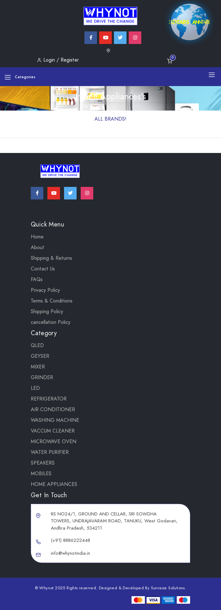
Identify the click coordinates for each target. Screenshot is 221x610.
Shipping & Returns (51, 258)
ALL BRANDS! (110, 119)
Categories (19, 76)
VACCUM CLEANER (53, 431)
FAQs (37, 279)
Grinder (42, 377)
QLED (37, 345)
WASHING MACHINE (55, 420)
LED (35, 388)
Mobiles (41, 473)
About (37, 247)
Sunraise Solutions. (168, 588)
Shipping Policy (47, 311)
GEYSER (40, 356)
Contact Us (43, 268)
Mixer (38, 366)
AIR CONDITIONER (53, 409)
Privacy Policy (45, 290)
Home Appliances (54, 484)
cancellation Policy (50, 322)
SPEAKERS (43, 463)
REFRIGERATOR (49, 398)
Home (37, 236)
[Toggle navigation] (211, 74)
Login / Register (58, 60)
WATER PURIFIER (50, 452)
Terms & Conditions (52, 300)
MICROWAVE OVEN (53, 441)
